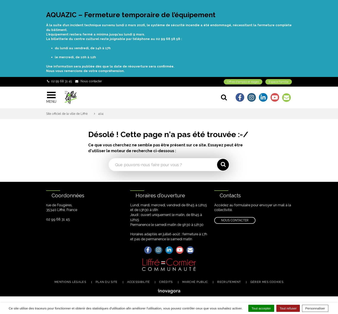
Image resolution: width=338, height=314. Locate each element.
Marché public (195, 281)
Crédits (166, 281)
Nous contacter (235, 220)
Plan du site (107, 281)
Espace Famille (278, 81)
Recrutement (229, 281)
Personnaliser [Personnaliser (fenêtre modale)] (315, 308)
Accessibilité (138, 281)
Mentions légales (70, 281)
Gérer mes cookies (266, 281)
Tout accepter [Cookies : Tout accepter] (261, 308)
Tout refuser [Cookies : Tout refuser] (288, 308)
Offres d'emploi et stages (243, 81)
